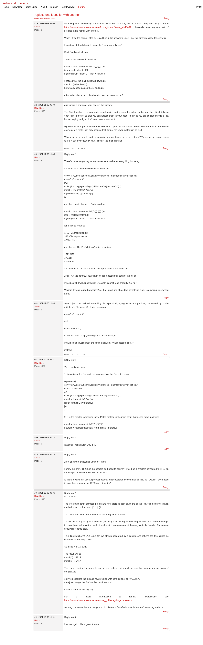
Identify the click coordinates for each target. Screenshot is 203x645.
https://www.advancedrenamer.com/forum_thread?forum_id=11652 (97, 27)
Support (54, 7)
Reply (167, 18)
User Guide (31, 7)
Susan (37, 27)
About (44, 7)
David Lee (39, 108)
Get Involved (68, 7)
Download (17, 7)
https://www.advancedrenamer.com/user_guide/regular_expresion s (98, 600)
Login (199, 7)
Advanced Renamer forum (45, 18)
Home (6, 7)
